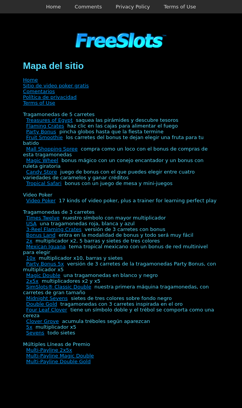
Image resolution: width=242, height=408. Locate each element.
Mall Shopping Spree (51, 149)
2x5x (32, 281)
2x (29, 241)
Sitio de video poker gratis (56, 85)
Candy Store (41, 172)
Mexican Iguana (45, 246)
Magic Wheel (42, 160)
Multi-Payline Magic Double (60, 356)
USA (31, 223)
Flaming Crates (45, 126)
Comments (88, 7)
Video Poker (41, 200)
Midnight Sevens (47, 298)
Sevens (35, 333)
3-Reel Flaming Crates (54, 229)
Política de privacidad (50, 97)
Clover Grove (42, 321)
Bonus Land (41, 235)
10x (30, 258)
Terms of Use (180, 7)
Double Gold (41, 304)
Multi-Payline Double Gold (58, 361)
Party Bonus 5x (45, 264)
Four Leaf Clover (46, 310)
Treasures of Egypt (49, 120)
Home (53, 7)
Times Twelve (42, 218)
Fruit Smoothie (44, 137)
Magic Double (43, 275)
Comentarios (39, 91)
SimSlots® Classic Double (58, 287)
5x (29, 327)
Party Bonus (41, 131)
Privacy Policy (133, 7)
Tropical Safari (43, 183)
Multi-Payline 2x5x (49, 350)
